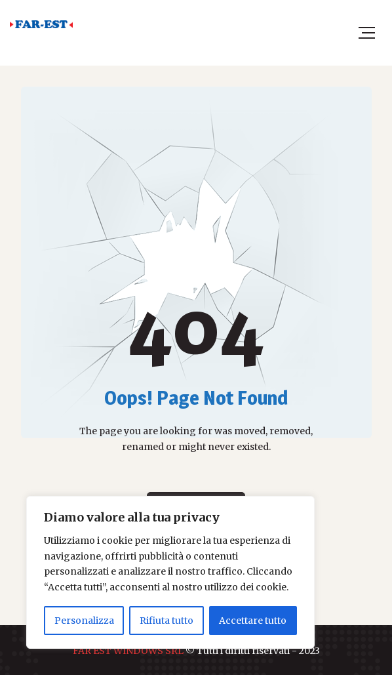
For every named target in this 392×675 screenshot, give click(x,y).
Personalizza (84, 620)
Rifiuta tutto (166, 620)
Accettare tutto (252, 620)
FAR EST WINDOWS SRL (128, 651)
